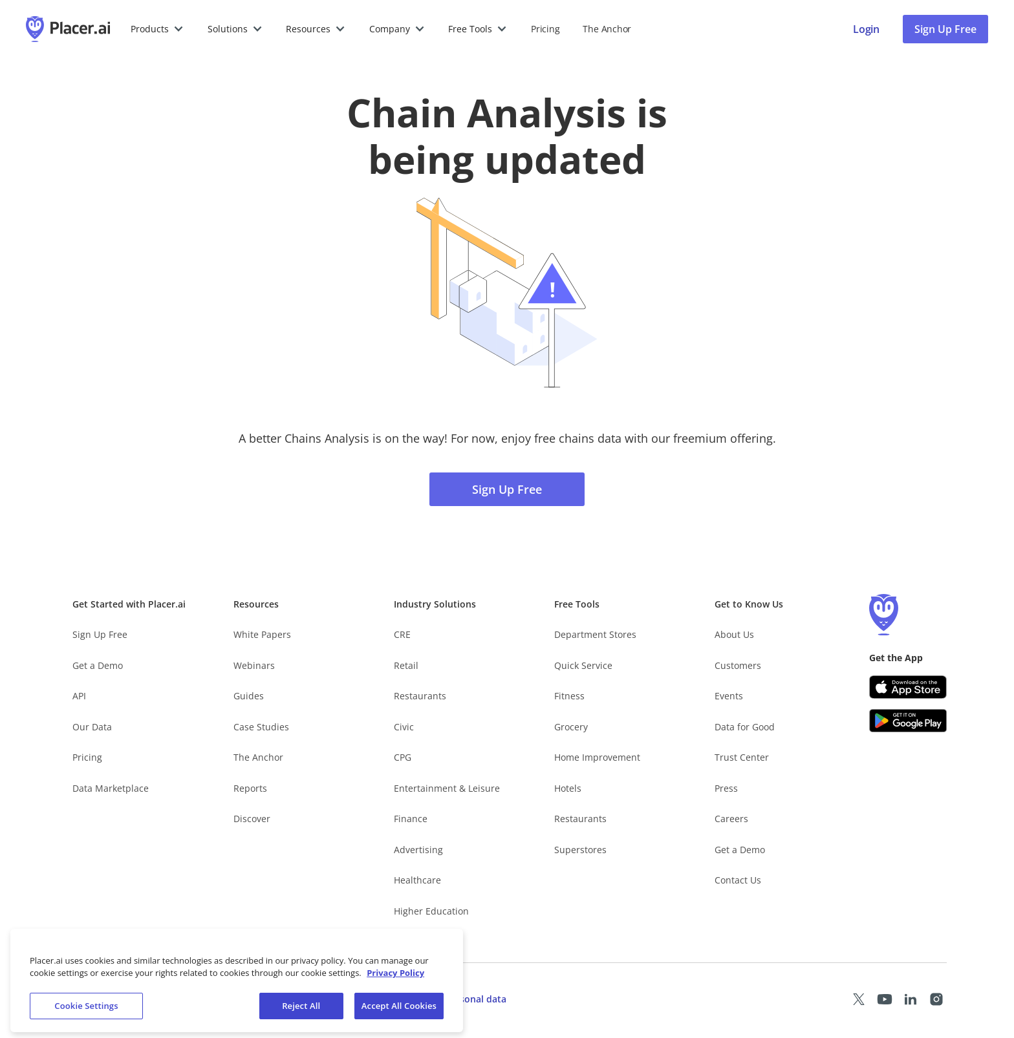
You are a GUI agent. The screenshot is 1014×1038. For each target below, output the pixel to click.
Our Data (92, 727)
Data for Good (745, 727)
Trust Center (742, 757)
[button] (157, 29)
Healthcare (417, 880)
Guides (248, 696)
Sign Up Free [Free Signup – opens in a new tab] (99, 634)
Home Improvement (597, 757)
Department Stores (595, 634)
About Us (734, 634)
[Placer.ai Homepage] (68, 29)
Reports (250, 788)
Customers (738, 665)
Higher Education (431, 911)
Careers (731, 818)
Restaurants (420, 696)
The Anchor (258, 757)
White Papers (262, 634)
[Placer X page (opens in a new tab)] (858, 999)
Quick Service (583, 665)
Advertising (418, 849)
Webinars (254, 665)
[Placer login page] (866, 29)
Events (729, 696)
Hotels (567, 788)
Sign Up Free (507, 489)
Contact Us (738, 880)
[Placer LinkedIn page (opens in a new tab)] (910, 999)
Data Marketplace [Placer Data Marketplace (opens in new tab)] (110, 788)
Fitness (569, 696)
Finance (410, 818)
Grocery (571, 727)
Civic (404, 727)
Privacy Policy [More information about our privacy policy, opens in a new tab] (395, 982)
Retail (406, 665)
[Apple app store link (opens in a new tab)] (908, 687)
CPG (402, 757)
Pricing (545, 29)
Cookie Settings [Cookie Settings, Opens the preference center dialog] (86, 1015)
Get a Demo (97, 665)
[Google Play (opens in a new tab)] (908, 720)
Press (726, 788)
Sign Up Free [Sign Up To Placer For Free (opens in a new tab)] (945, 29)
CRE (402, 634)
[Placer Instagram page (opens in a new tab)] (936, 999)
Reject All (301, 1015)
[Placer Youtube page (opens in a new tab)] (884, 999)
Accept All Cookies (399, 1015)
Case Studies (261, 727)
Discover (251, 818)
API (79, 696)
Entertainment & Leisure (447, 788)
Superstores (580, 849)
